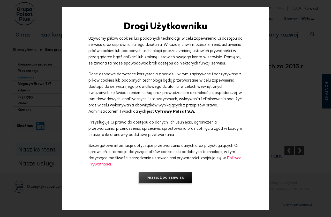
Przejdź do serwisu (165, 177)
